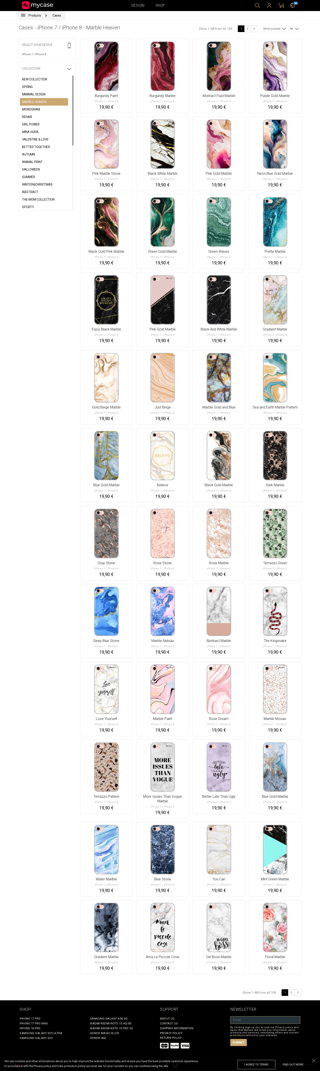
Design (138, 5)
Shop (160, 5)
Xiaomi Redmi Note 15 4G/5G (111, 1023)
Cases (57, 15)
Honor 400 (98, 1038)
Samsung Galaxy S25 (36, 1038)
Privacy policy (171, 1033)
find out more (293, 1064)
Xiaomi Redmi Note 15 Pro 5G (111, 1028)
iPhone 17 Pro (30, 1018)
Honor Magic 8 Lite (104, 1033)
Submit (238, 1042)
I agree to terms (256, 1064)
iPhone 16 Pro (30, 1028)
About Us (167, 1018)
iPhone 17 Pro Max (34, 1023)
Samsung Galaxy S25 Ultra (41, 1033)
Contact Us (169, 1023)
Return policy (171, 1037)
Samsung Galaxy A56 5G (109, 1018)
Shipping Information (176, 1028)
